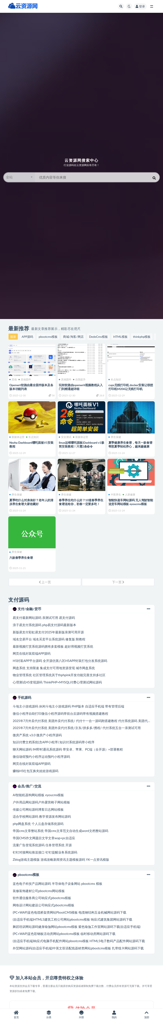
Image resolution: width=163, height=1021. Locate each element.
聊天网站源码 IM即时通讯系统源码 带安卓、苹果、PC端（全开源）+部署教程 (68, 749)
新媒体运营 (16, 437)
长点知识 (114, 379)
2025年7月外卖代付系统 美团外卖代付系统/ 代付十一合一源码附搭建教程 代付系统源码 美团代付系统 (85, 721)
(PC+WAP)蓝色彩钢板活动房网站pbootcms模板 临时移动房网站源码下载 (64, 934)
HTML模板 (120, 336)
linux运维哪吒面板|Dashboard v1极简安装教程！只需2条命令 (81, 444)
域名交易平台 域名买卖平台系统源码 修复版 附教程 (49, 639)
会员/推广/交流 (81, 786)
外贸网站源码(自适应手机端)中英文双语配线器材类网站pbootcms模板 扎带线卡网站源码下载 (78, 948)
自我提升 (79, 379)
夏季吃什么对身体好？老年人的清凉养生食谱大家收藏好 (31, 502)
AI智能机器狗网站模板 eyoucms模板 (38, 795)
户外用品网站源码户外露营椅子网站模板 (41, 802)
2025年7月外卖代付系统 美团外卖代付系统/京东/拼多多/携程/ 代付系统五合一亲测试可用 (77, 728)
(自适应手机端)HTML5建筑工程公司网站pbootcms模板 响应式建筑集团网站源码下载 (72, 919)
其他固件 (24, 379)
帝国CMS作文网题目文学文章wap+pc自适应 (44, 838)
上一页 (45, 582)
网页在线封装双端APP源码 (32, 653)
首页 (16, 1015)
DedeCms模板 (98, 336)
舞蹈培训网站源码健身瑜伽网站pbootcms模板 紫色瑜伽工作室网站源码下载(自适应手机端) (77, 927)
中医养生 (114, 494)
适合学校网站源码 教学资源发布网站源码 (42, 816)
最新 (13, 336)
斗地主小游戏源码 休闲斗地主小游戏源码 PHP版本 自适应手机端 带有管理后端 (68, 706)
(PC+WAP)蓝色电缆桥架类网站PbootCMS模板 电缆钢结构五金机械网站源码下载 (69, 912)
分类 (49, 1015)
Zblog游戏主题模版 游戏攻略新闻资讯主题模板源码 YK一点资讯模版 (61, 859)
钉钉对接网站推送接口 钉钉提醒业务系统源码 (45, 852)
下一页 (118, 582)
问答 (81, 1015)
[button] (19, 177)
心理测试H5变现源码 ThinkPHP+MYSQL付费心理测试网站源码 (57, 682)
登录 (140, 6)
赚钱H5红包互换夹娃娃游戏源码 (35, 771)
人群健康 (129, 494)
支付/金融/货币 (81, 609)
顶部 (146, 1015)
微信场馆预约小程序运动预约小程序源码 (41, 756)
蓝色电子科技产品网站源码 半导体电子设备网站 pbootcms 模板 (57, 883)
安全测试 (65, 437)
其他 (13, 379)
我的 (114, 1015)
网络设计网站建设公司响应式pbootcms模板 (43, 905)
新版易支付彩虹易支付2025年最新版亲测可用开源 (48, 632)
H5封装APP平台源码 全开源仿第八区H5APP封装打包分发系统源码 (60, 661)
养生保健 (114, 437)
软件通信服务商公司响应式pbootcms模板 (42, 898)
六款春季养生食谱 (21, 557)
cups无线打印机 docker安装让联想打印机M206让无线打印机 (130, 387)
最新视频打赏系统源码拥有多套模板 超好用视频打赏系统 (53, 646)
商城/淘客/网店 (73, 336)
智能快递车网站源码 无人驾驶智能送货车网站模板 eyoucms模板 (130, 502)
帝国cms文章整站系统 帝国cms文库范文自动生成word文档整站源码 (60, 831)
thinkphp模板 (142, 336)
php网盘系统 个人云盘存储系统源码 (38, 824)
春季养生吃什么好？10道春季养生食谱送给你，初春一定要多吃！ (81, 502)
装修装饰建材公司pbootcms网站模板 (39, 891)
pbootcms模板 (48, 336)
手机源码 (81, 697)
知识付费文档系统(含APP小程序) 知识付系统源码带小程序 (53, 742)
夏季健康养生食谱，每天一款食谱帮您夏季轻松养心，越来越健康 (130, 444)
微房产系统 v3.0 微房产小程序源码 (37, 735)
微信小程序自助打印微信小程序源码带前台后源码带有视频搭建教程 (60, 713)
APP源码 (27, 336)
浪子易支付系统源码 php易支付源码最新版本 (44, 625)
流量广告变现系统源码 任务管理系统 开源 (42, 845)
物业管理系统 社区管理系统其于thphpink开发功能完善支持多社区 (59, 675)
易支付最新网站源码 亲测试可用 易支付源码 (44, 618)
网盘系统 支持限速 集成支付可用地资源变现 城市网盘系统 (54, 668)
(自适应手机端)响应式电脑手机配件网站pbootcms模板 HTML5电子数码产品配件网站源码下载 (79, 941)
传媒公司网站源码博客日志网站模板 (38, 809)
